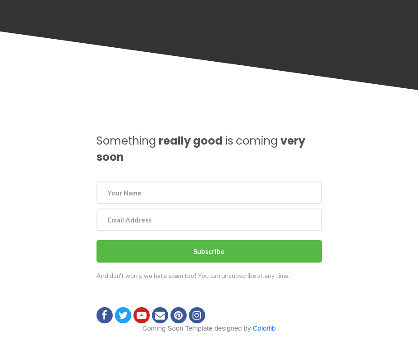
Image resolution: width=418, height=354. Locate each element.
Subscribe (209, 251)
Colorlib (264, 328)
